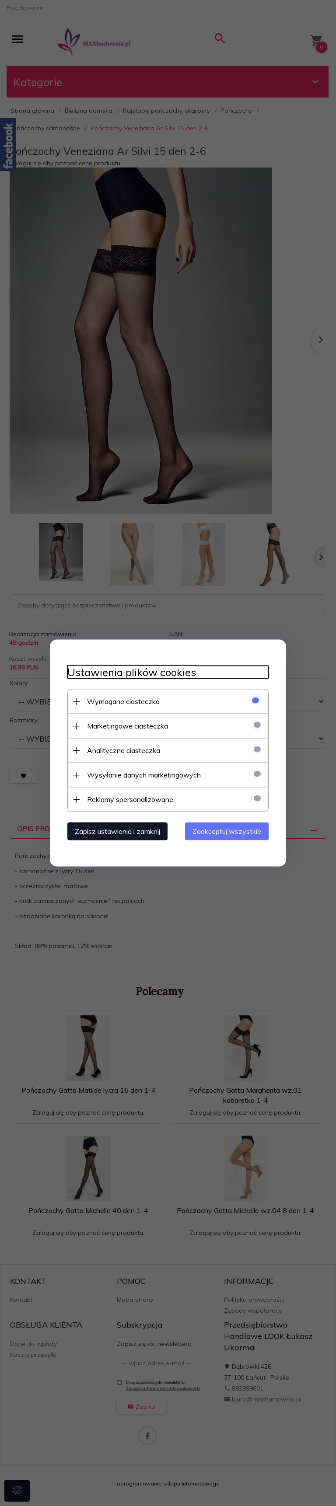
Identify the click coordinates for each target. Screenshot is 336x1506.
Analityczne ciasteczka (123, 750)
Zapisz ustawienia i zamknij (117, 831)
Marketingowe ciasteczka (127, 726)
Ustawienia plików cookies (131, 672)
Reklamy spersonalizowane (130, 799)
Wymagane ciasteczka (123, 701)
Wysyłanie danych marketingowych (144, 774)
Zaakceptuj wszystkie (226, 831)
